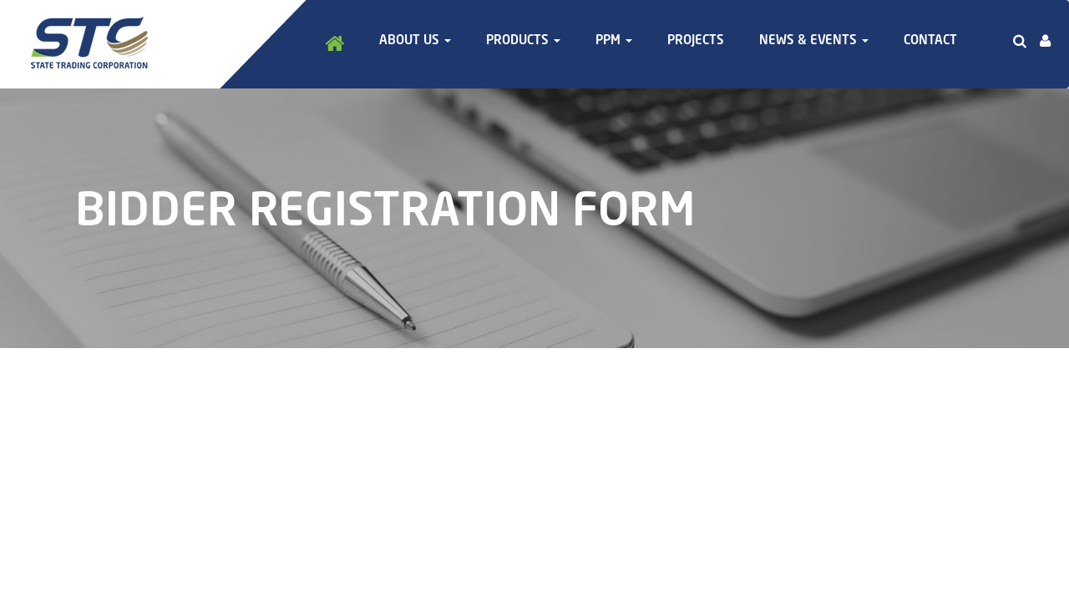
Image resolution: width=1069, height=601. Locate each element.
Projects (695, 41)
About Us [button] (415, 41)
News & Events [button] (814, 41)
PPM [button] (613, 41)
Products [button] (523, 41)
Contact (930, 41)
